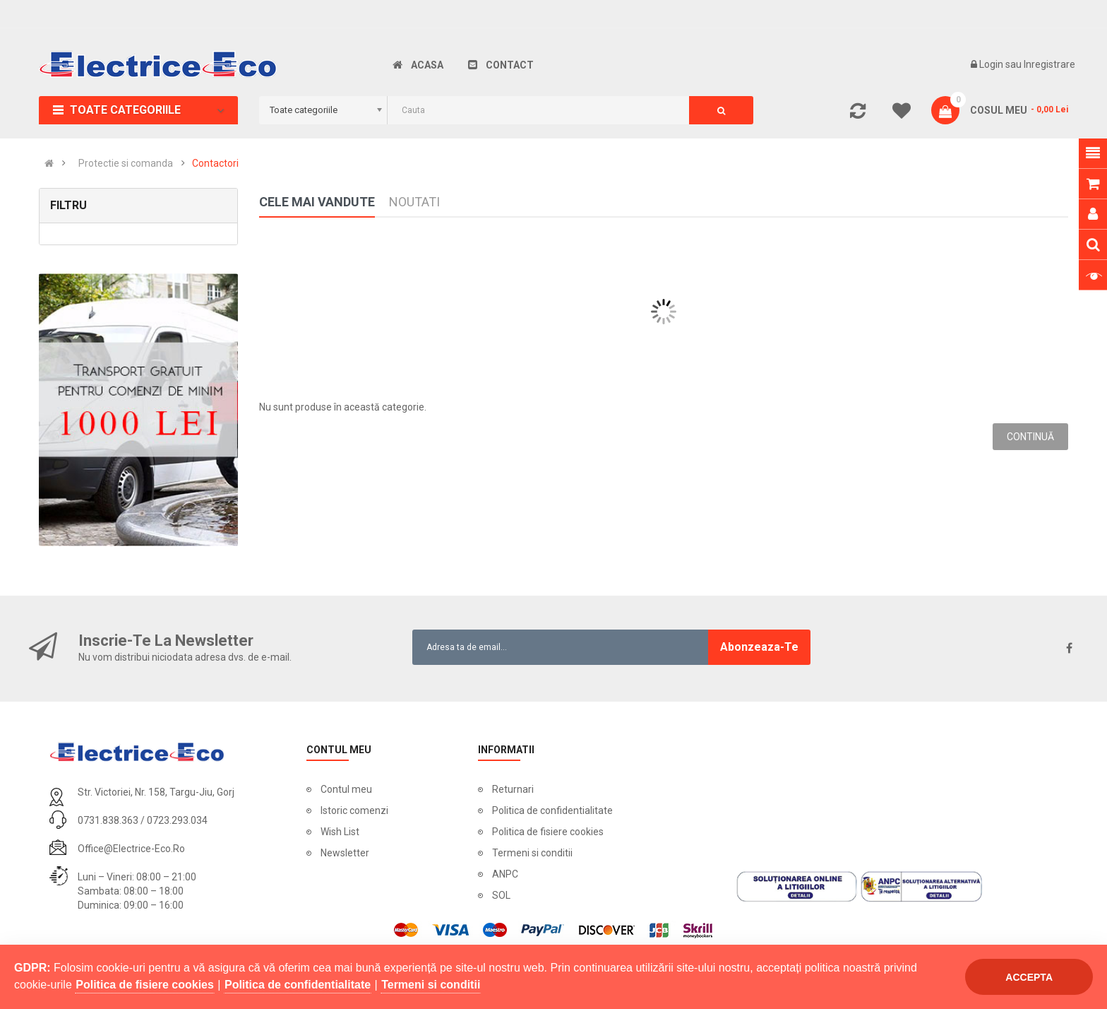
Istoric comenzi (354, 810)
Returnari (513, 789)
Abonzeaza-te (759, 647)
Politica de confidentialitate (552, 810)
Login (992, 64)
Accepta (1029, 977)
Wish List (340, 831)
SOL (501, 895)
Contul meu (346, 789)
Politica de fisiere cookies (548, 831)
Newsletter (345, 852)
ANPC (505, 874)
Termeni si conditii (532, 852)
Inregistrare (1049, 64)
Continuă (1030, 436)
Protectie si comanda (125, 163)
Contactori (215, 163)
